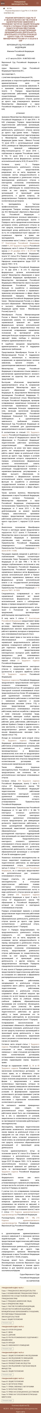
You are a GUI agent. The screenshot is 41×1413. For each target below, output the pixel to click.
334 (19, 781)
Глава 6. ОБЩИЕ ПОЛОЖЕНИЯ (12, 1319)
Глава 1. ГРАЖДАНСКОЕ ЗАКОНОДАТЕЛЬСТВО (19, 1291)
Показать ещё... (8, 1323)
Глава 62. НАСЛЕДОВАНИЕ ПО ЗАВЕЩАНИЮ (17, 1358)
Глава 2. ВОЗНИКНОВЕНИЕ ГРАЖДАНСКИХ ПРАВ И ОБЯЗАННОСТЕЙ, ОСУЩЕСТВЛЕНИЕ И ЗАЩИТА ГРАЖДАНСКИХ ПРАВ (20, 1295)
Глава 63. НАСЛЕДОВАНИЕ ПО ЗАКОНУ (16, 1361)
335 (11, 246)
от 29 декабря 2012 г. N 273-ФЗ (22, 251)
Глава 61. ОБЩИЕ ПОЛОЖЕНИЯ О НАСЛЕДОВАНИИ (20, 1355)
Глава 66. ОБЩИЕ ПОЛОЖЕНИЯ (13, 1371)
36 (33, 1066)
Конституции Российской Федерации (22, 243)
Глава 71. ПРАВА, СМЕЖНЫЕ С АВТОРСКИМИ (18, 1387)
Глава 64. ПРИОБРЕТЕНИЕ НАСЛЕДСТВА (16, 1363)
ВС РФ (9, 8)
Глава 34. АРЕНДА (8, 1343)
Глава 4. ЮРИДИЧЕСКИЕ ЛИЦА (12, 1304)
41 (8, 246)
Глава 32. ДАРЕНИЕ (9, 1335)
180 (33, 1218)
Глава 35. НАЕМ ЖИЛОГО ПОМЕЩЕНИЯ (15, 1345)
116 (3, 741)
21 (18, 661)
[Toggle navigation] (37, 3)
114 (3, 674)
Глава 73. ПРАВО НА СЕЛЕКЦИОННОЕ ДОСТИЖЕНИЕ (20, 1392)
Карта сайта (20, 1412)
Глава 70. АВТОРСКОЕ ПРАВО (12, 1384)
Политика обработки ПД (20, 1405)
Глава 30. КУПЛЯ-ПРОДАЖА (12, 1330)
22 (30, 1066)
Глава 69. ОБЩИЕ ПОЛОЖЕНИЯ (13, 1381)
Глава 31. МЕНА (7, 1332)
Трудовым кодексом (10, 680)
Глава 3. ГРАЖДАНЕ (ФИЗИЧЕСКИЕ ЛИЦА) (17, 1301)
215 (12, 1212)
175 (26, 1218)
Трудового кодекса (21, 246)
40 (38, 1066)
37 (3, 243)
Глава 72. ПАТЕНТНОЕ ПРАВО (12, 1389)
